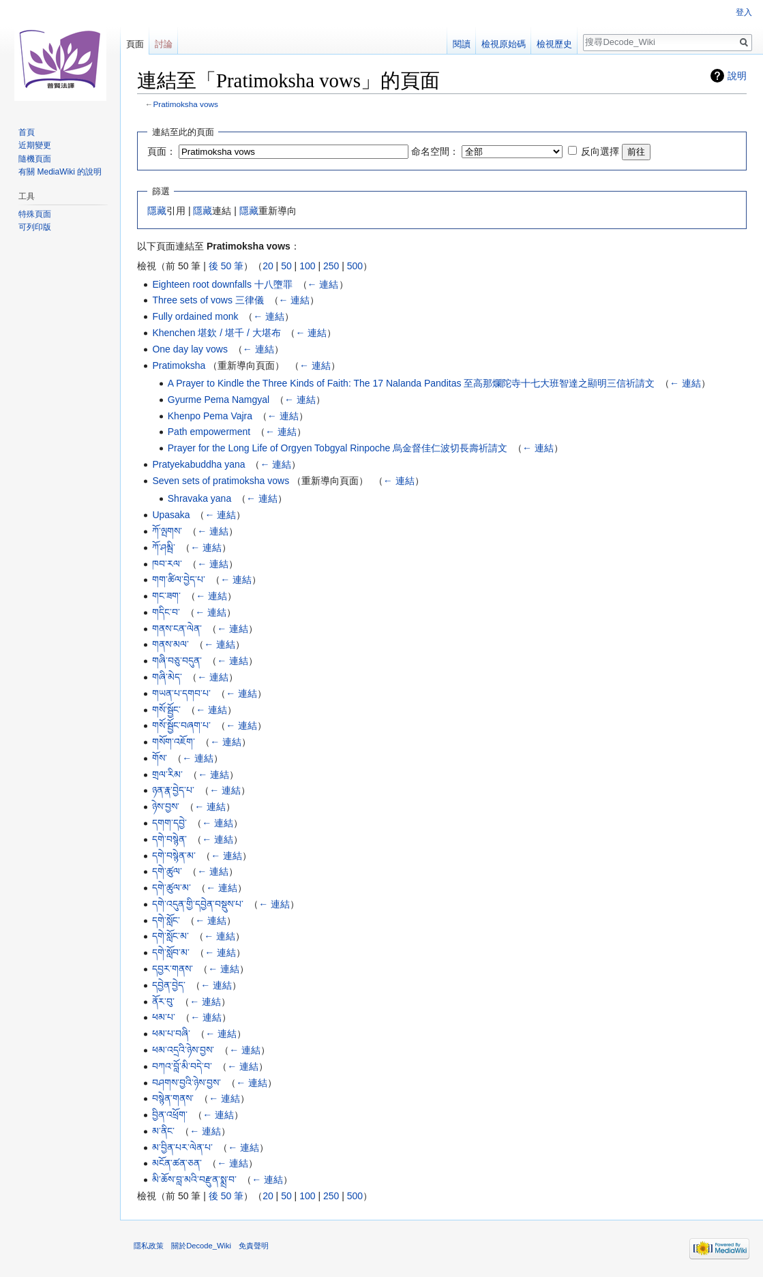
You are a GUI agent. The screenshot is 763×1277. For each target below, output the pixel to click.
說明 (737, 75)
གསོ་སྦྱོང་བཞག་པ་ (181, 725)
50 (286, 265)
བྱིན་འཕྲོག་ (170, 1114)
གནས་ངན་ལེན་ (177, 628)
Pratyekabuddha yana (198, 464)
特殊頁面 (34, 214)
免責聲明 (254, 1246)
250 (331, 265)
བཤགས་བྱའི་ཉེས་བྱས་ (186, 1082)
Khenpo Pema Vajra (210, 415)
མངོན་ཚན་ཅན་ (177, 1163)
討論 (164, 44)
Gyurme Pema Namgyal (218, 399)
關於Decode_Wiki (201, 1246)
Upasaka (171, 514)
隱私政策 (149, 1246)
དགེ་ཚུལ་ (167, 871)
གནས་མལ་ (170, 644)
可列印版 (34, 227)
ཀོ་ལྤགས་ (167, 531)
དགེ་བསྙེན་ (169, 839)
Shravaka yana (199, 498)
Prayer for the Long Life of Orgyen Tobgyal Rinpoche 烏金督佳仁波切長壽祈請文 (338, 447)
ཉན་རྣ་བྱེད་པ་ (173, 790)
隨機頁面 (34, 159)
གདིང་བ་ (166, 612)
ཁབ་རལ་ (167, 563)
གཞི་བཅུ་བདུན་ (177, 660)
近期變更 (34, 145)
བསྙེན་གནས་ (173, 1098)
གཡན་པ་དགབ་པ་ (181, 693)
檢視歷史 (554, 44)
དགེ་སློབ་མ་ (171, 952)
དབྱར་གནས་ (172, 968)
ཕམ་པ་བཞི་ (171, 1033)
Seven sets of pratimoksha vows (220, 480)
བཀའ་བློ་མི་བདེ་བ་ (182, 1066)
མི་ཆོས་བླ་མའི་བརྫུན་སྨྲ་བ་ (194, 1179)
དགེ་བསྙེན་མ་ (174, 855)
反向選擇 (600, 151)
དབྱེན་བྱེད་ (168, 985)
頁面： (161, 151)
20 (268, 265)
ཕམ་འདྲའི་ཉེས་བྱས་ (183, 1050)
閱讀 (461, 44)
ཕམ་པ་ (163, 1017)
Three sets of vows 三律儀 (207, 300)
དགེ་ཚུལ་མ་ (171, 887)
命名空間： (435, 151)
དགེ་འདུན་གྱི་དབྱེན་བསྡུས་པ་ (197, 904)
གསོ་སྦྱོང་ (166, 709)
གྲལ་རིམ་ (167, 774)
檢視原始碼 (503, 44)
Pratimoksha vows (185, 104)
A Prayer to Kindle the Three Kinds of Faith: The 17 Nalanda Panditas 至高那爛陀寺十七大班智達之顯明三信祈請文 (411, 383)
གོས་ (159, 758)
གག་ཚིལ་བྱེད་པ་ (178, 579)
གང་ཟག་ (166, 595)
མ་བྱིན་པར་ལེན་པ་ (182, 1147)
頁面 (135, 44)
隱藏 (156, 210)
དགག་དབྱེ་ (169, 822)
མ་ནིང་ (163, 1131)
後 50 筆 (226, 265)
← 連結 (323, 284)
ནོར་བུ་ (163, 1001)
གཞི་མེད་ (167, 677)
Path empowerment (209, 431)
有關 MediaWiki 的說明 (60, 172)
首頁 (26, 132)
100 (307, 265)
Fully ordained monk (195, 316)
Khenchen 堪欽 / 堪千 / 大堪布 (216, 332)
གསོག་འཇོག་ (173, 741)
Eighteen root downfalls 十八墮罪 (222, 284)
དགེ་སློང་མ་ (170, 936)
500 (355, 265)
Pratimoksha (178, 365)
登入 (744, 12)
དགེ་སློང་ (166, 920)
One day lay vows (190, 349)
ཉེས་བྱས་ (165, 806)
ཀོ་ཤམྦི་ (163, 547)
